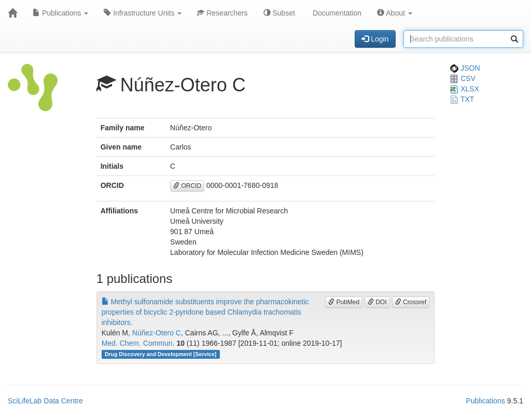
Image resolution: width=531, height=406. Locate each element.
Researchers (222, 13)
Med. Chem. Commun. (138, 343)
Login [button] (374, 39)
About (394, 13)
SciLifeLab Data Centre (45, 401)
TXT (462, 99)
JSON (465, 68)
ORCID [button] (187, 186)
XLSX (464, 89)
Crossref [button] (411, 302)
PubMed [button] (343, 302)
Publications (60, 13)
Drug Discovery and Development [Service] (160, 354)
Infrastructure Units (142, 13)
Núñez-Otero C (156, 333)
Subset (279, 13)
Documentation (336, 13)
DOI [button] (377, 302)
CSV (463, 78)
